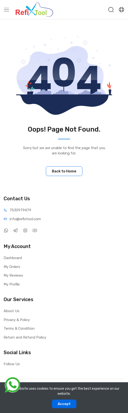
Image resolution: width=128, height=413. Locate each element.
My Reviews (13, 275)
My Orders (12, 267)
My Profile (12, 284)
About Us (11, 311)
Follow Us (12, 364)
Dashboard (13, 258)
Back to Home (64, 171)
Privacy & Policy (17, 320)
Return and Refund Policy (25, 337)
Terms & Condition (19, 328)
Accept (64, 404)
